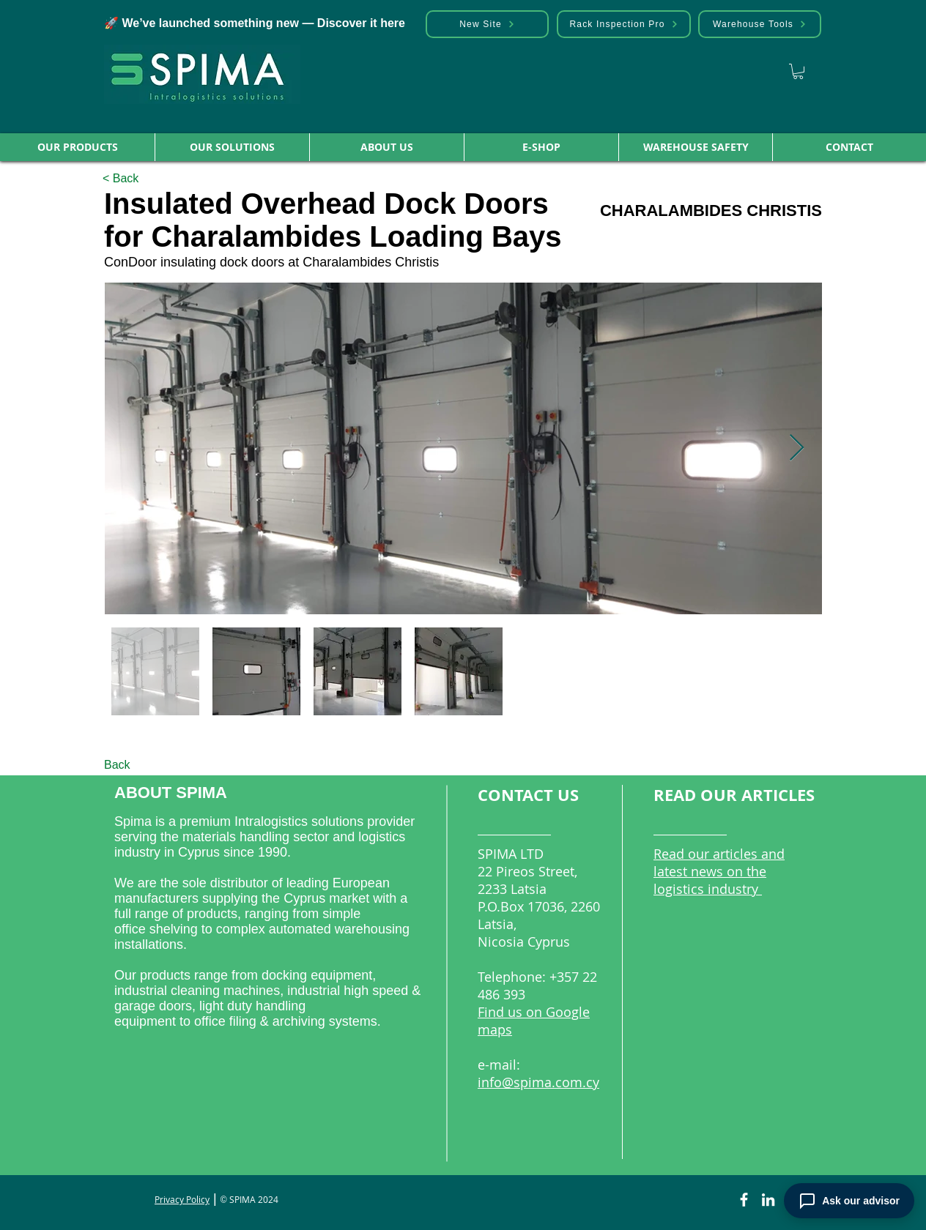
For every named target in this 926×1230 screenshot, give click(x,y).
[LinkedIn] (768, 1199)
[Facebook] (744, 1199)
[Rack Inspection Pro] (624, 24)
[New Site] (487, 24)
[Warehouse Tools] (759, 24)
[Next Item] (796, 448)
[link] (798, 71)
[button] (77, 147)
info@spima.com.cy (538, 1082)
